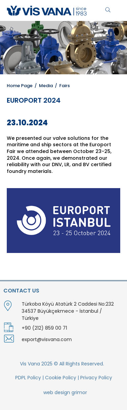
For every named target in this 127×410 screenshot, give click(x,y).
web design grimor (65, 392)
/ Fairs (61, 85)
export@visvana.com (47, 339)
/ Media (43, 85)
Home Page (20, 85)
